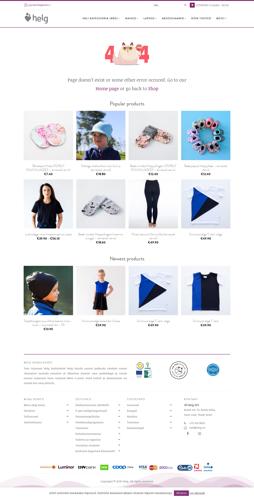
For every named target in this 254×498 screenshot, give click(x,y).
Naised (131, 18)
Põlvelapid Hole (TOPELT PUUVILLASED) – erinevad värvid (48, 168)
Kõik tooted (201, 18)
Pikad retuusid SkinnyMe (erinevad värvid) (153, 236)
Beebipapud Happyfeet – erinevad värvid (205, 168)
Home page (107, 88)
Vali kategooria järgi (101, 18)
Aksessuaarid (174, 18)
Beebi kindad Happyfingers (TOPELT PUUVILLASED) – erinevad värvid (153, 168)
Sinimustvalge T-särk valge (205, 234)
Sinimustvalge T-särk (206, 321)
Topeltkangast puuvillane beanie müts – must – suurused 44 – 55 (48, 323)
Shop (153, 88)
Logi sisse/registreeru (37, 5)
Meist (221, 18)
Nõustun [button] (181, 493)
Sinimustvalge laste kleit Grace (101, 321)
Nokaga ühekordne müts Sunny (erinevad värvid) (100, 168)
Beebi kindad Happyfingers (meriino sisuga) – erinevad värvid (100, 236)
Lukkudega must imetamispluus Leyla (48, 234)
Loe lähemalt (197, 493)
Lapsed (150, 18)
